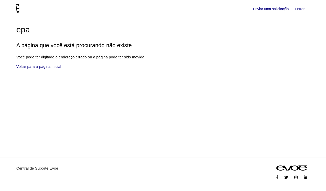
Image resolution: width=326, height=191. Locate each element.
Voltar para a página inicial (38, 66)
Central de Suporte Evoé (37, 168)
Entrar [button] (300, 9)
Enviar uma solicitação (271, 9)
